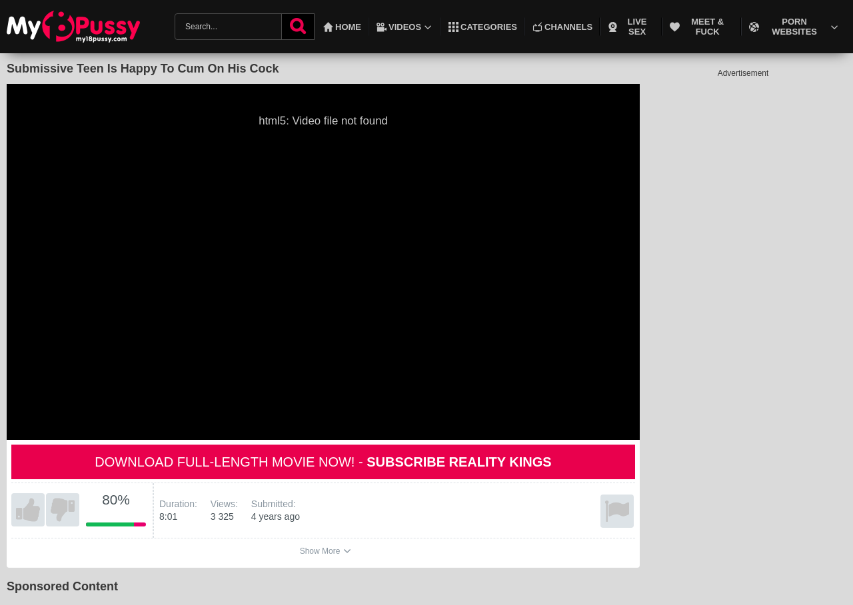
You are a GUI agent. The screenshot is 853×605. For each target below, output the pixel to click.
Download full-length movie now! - (323, 462)
